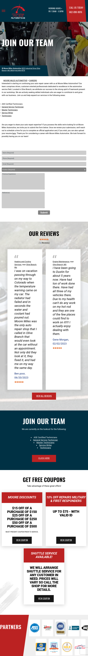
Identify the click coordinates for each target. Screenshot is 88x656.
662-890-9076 (75, 12)
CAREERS (33, 81)
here (14, 133)
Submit (44, 212)
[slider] (44, 239)
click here (44, 458)
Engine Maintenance (61, 262)
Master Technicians (10, 110)
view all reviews (44, 395)
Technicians (6, 116)
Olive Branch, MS (59, 265)
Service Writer (7, 113)
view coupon (22, 540)
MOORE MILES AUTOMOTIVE (15, 81)
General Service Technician (13, 107)
